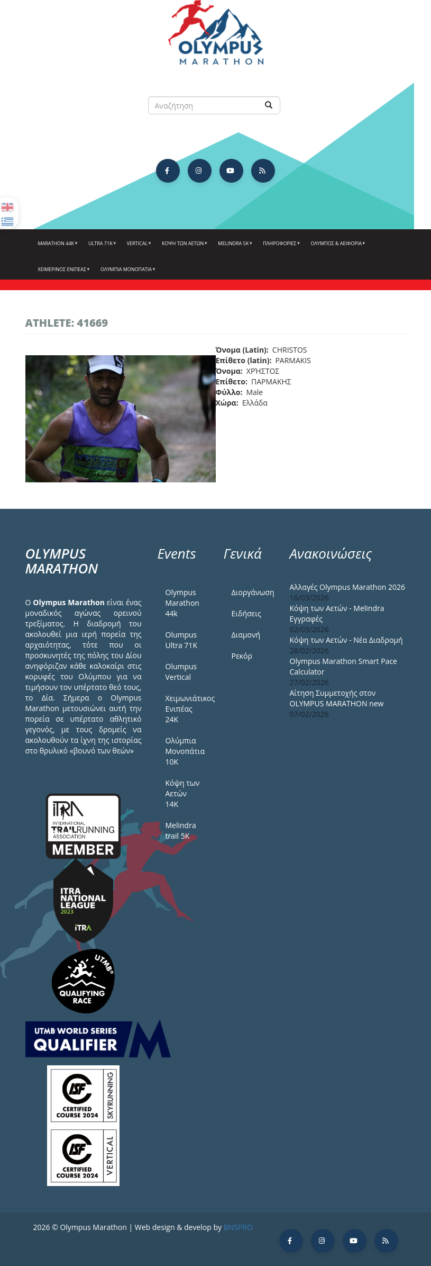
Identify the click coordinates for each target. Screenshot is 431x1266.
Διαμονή (246, 635)
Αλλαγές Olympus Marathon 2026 (348, 587)
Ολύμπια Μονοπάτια (127, 273)
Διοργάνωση (253, 592)
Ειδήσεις (246, 613)
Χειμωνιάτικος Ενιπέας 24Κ (187, 708)
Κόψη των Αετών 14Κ (183, 793)
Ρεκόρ (242, 656)
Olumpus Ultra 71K (181, 640)
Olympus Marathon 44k (182, 602)
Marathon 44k (57, 247)
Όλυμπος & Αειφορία (337, 247)
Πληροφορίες (280, 247)
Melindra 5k (234, 247)
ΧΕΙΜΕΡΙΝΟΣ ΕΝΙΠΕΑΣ (63, 273)
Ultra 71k (101, 247)
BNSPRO (238, 1227)
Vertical (138, 247)
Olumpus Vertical (181, 671)
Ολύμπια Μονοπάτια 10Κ (185, 751)
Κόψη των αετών (183, 247)
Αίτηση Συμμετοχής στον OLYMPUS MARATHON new (337, 698)
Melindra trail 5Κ (181, 830)
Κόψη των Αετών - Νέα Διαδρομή (346, 640)
